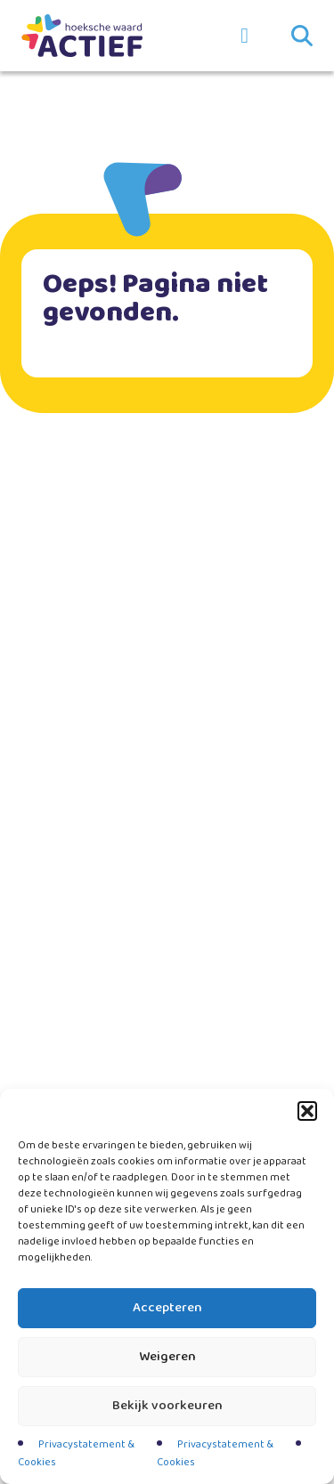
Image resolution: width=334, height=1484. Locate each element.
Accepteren (167, 1307)
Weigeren (167, 1356)
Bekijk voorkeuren (167, 1405)
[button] (307, 1111)
